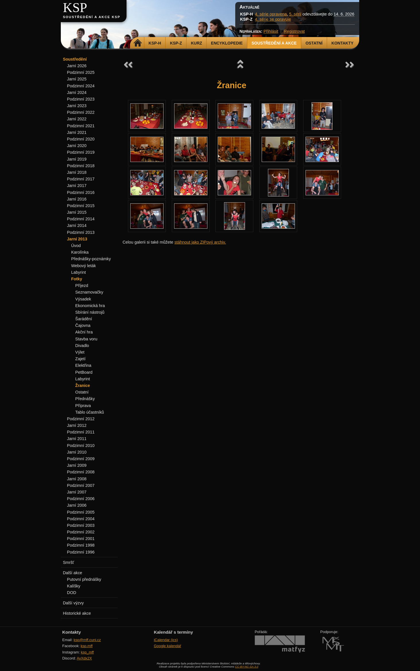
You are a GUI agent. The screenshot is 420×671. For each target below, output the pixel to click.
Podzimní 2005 (81, 512)
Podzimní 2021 (81, 126)
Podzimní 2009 (81, 458)
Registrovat (294, 31)
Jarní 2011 (77, 438)
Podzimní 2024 (81, 86)
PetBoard (83, 372)
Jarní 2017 (77, 185)
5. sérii (295, 14)
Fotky (76, 279)
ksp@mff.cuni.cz (87, 640)
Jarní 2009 (77, 465)
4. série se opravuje (273, 19)
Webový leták (83, 265)
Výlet (79, 352)
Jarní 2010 (77, 452)
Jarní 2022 (77, 119)
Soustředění (75, 59)
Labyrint (78, 272)
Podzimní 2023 (81, 99)
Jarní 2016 (77, 199)
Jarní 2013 (77, 239)
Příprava (83, 405)
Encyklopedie (226, 43)
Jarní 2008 (77, 479)
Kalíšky (73, 586)
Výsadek (83, 299)
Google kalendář (167, 646)
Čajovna (82, 325)
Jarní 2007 (77, 492)
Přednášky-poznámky (91, 259)
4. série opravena (271, 14)
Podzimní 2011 (81, 432)
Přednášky (85, 398)
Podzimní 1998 (81, 545)
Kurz (196, 43)
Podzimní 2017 (81, 179)
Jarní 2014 (77, 225)
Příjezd (81, 285)
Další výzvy (73, 603)
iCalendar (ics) (166, 640)
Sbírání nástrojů (89, 312)
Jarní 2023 (77, 105)
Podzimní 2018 (81, 165)
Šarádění (83, 319)
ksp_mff (87, 652)
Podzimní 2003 (81, 525)
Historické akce (77, 613)
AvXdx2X (84, 658)
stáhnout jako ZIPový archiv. (200, 242)
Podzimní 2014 (81, 219)
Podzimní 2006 (81, 498)
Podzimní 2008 (81, 472)
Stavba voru (86, 339)
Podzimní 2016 (81, 192)
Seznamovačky (89, 292)
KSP (75, 7)
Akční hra (84, 332)
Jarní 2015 (77, 212)
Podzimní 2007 (81, 485)
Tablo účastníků (89, 412)
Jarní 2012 (77, 425)
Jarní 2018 (77, 172)
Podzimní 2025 (81, 72)
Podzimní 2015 (81, 205)
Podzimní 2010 (81, 445)
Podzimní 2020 (81, 139)
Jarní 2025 (77, 79)
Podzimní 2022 (81, 112)
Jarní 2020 (77, 145)
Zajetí (80, 358)
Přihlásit (270, 31)
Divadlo (82, 345)
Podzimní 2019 (81, 152)
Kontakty (342, 43)
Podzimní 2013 (81, 232)
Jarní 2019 (77, 159)
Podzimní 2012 (81, 419)
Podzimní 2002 (81, 532)
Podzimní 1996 (81, 552)
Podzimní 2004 (81, 518)
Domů (138, 43)
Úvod (76, 245)
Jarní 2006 (77, 505)
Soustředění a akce (274, 43)
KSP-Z (176, 43)
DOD (71, 592)
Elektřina (83, 365)
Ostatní (314, 43)
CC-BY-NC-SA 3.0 (246, 666)
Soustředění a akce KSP (91, 17)
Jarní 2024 (77, 92)
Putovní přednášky (84, 579)
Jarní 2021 (77, 132)
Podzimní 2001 (81, 538)
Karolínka (80, 252)
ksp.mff (87, 646)
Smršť (68, 562)
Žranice (82, 385)
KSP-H (155, 43)
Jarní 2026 (77, 65)
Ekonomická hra (90, 305)
